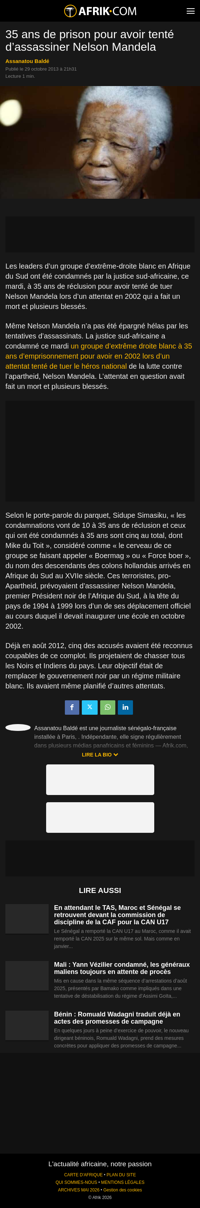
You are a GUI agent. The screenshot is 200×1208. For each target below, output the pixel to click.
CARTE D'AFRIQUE (83, 1174)
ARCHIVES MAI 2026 (78, 1190)
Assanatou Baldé (27, 61)
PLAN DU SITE (121, 1174)
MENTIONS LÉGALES (123, 1182)
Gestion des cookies (122, 1190)
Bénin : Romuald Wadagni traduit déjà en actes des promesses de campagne (117, 1018)
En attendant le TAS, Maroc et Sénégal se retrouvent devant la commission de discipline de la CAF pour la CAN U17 (117, 915)
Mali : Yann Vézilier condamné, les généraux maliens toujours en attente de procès (122, 968)
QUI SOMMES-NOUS (76, 1182)
